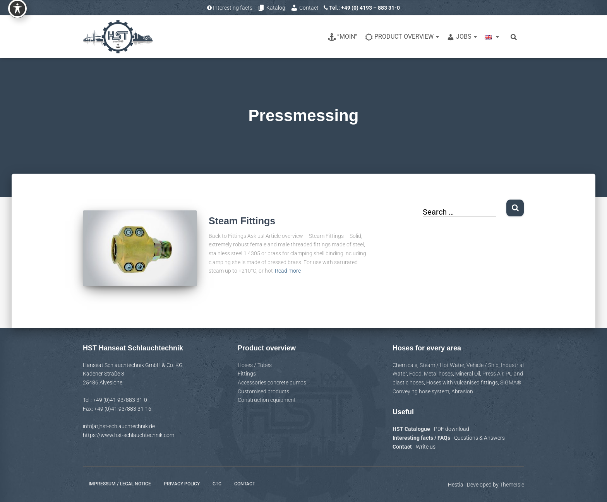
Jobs (462, 37)
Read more (288, 271)
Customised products (263, 391)
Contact (304, 8)
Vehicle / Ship (482, 365)
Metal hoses (438, 374)
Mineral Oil (467, 374)
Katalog (271, 8)
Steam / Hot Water (442, 365)
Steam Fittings (242, 220)
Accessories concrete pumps (272, 382)
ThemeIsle (512, 485)
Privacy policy (182, 484)
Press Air (492, 374)
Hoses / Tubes (255, 365)
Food (415, 374)
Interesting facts (229, 8)
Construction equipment (267, 400)
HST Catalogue (412, 429)
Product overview (402, 37)
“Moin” (342, 37)
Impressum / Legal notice (120, 484)
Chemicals (405, 365)
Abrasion (462, 391)
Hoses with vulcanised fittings (462, 382)
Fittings (247, 374)
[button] (437, 36)
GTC (217, 484)
